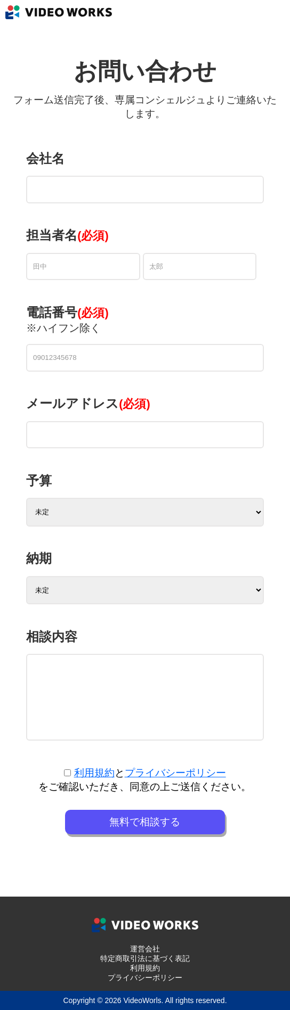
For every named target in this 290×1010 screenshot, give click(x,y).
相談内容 (51, 636)
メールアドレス (88, 403)
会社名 (45, 158)
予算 (39, 480)
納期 (39, 558)
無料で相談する (144, 821)
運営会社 (145, 949)
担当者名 (51, 235)
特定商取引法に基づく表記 (145, 958)
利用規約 (94, 772)
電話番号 (67, 312)
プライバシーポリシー (175, 772)
